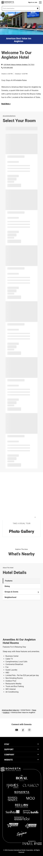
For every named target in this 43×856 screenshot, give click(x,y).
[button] (20, 8)
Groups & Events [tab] (22, 592)
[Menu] (40, 2)
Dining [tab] (7, 586)
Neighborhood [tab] (10, 597)
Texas (34, 710)
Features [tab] (8, 581)
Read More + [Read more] (6, 104)
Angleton (6, 712)
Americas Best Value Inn (10, 710)
